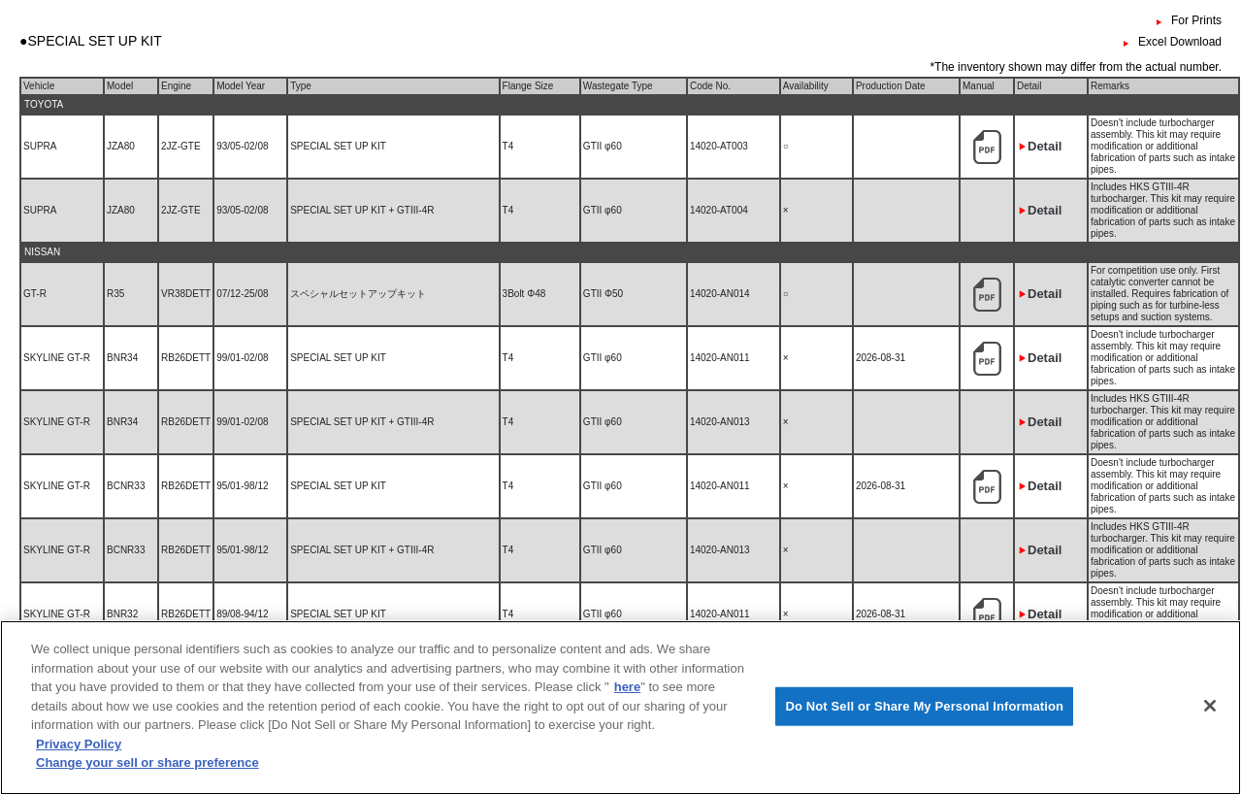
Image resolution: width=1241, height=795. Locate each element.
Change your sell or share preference (147, 774)
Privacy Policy (78, 755)
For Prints (1196, 20)
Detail (1044, 146)
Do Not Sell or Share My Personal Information (924, 717)
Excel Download (1180, 42)
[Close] (1210, 717)
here (627, 698)
